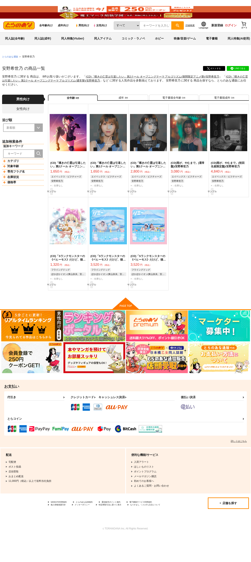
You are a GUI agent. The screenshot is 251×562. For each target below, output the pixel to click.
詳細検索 (190, 38)
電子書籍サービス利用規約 (66, 526)
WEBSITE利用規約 (61, 523)
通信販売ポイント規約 (124, 523)
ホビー (159, 51)
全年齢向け (46, 37)
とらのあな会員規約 (92, 523)
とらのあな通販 (11, 69)
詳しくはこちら (239, 461)
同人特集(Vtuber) (72, 51)
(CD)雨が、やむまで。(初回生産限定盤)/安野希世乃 (228, 180)
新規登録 (217, 37)
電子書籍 (212, 51)
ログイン (231, 37)
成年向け (63, 37)
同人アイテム (103, 51)
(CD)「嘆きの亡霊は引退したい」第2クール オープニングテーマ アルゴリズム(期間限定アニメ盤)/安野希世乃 (157, 89)
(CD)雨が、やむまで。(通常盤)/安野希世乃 (187, 180)
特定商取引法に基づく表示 (66, 530)
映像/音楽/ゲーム (185, 51)
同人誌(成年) (42, 51)
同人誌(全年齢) (14, 51)
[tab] (123, 112)
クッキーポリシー (129, 526)
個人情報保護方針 (100, 526)
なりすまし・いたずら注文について (110, 530)
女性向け (100, 37)
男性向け (82, 37)
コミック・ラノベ (133, 51)
